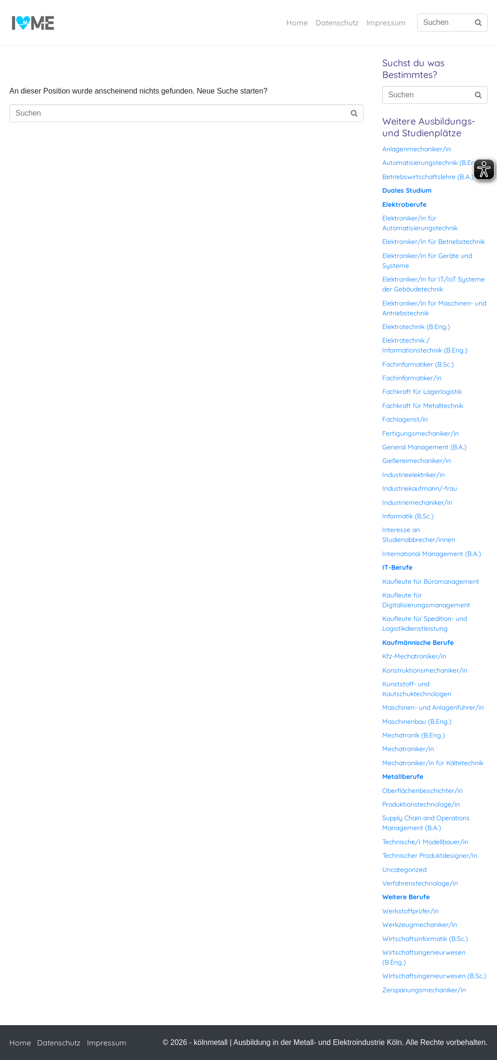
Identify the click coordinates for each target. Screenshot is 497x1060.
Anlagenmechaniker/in (416, 149)
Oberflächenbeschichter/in (422, 790)
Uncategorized (404, 869)
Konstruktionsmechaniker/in (424, 670)
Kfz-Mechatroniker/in (414, 656)
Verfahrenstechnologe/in (420, 883)
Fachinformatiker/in (412, 378)
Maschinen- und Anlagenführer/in (433, 707)
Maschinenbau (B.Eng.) (416, 721)
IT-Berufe (397, 567)
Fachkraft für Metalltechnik (422, 405)
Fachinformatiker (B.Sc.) (418, 364)
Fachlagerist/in (405, 419)
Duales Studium (407, 190)
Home (297, 22)
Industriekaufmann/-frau (419, 488)
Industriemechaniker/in (417, 502)
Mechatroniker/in (408, 749)
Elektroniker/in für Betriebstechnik (433, 241)
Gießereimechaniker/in (416, 460)
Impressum (386, 22)
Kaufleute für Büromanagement (430, 581)
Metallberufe (402, 776)
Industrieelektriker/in (413, 475)
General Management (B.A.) (424, 447)
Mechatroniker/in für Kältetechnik (432, 763)
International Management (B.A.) (431, 554)
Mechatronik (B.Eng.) (413, 735)
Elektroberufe (404, 204)
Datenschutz (337, 22)
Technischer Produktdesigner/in (429, 855)
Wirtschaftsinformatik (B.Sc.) (425, 938)
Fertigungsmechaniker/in (420, 433)
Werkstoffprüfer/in (410, 911)
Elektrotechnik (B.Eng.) (416, 326)
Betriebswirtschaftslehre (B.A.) (427, 177)
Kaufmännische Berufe (418, 642)
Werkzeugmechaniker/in (419, 924)
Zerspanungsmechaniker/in (424, 990)
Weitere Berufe (406, 897)
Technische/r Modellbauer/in (425, 842)
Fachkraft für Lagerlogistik (422, 391)
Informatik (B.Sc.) (408, 516)
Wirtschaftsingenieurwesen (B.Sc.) (434, 976)
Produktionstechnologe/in (421, 804)
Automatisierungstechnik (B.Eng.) (432, 162)
